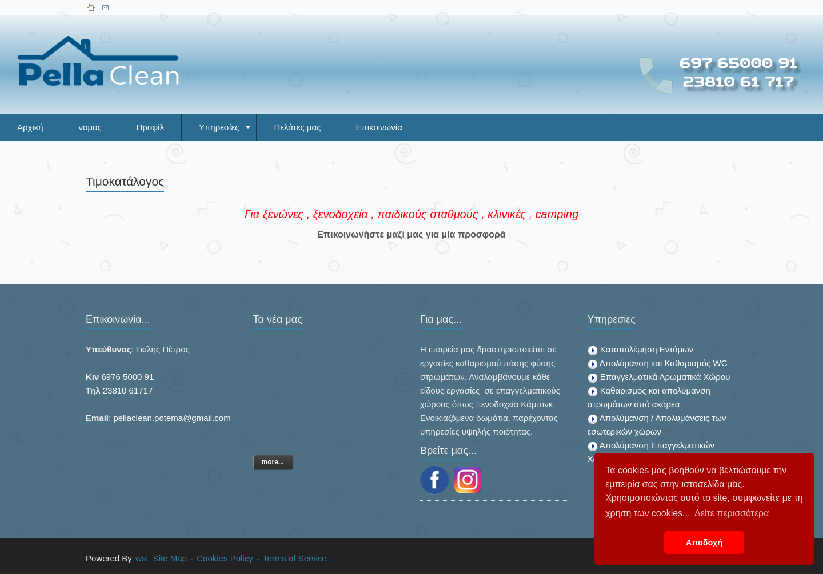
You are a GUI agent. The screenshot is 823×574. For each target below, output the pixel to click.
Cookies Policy (225, 558)
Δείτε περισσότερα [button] (731, 513)
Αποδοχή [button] (704, 542)
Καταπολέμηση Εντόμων (647, 349)
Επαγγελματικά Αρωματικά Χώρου (665, 377)
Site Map (170, 558)
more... (273, 462)
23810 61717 (128, 390)
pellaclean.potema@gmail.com (171, 418)
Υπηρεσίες (219, 127)
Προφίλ (150, 127)
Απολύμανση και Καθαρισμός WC (664, 363)
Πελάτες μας (297, 127)
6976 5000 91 (128, 377)
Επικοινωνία (378, 127)
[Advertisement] (386, 38)
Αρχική (30, 127)
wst (142, 558)
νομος (90, 127)
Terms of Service (295, 558)
